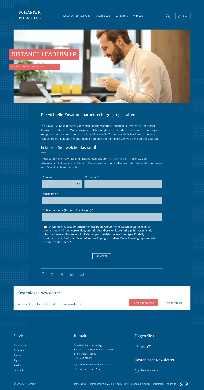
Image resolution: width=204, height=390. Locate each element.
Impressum (80, 383)
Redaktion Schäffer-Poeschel (27, 66)
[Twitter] (52, 274)
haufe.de (171, 383)
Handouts (19, 370)
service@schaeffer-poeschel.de (95, 364)
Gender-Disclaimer (152, 383)
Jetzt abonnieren (143, 302)
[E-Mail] (82, 274)
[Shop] (182, 16)
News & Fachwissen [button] (76, 16)
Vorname (91, 177)
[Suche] (168, 15)
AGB (109, 383)
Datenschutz (97, 383)
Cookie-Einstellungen (127, 383)
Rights (17, 360)
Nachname (49, 193)
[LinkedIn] (72, 274)
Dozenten (19, 350)
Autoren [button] (122, 16)
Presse (17, 355)
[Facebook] (43, 274)
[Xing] (62, 274)
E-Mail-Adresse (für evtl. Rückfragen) (67, 210)
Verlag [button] (138, 16)
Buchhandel (20, 345)
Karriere (18, 365)
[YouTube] (149, 346)
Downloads (103, 16)
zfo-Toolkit (121, 158)
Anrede (47, 177)
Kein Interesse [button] (173, 302)
